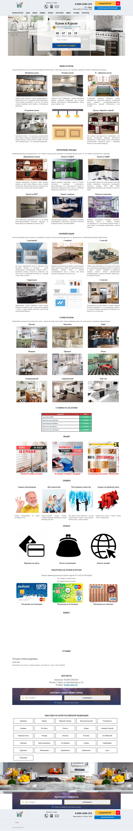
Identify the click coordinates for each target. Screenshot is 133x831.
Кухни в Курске (17, 13)
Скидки (42, 13)
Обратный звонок (107, 817)
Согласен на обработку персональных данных (67, 807)
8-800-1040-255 (83, 4)
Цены (28, 13)
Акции (34, 13)
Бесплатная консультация (107, 8)
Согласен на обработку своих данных (67, 703)
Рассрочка (60, 13)
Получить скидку (66, 46)
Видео (68, 13)
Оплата (50, 13)
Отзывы (76, 13)
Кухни (17, 822)
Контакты (85, 13)
